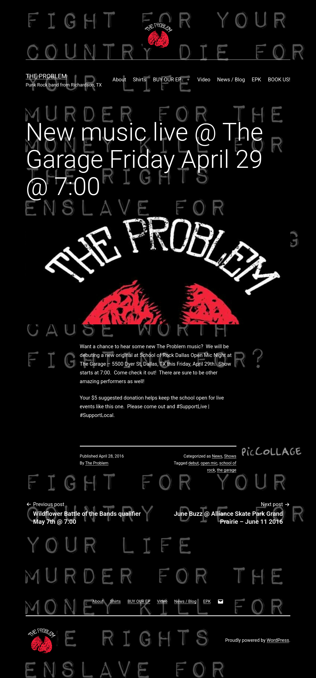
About (119, 79)
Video (203, 79)
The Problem (46, 76)
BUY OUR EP (167, 79)
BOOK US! (279, 79)
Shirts (139, 79)
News (217, 456)
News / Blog (231, 79)
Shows (230, 456)
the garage (226, 470)
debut (193, 463)
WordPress (278, 640)
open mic (208, 463)
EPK (256, 79)
